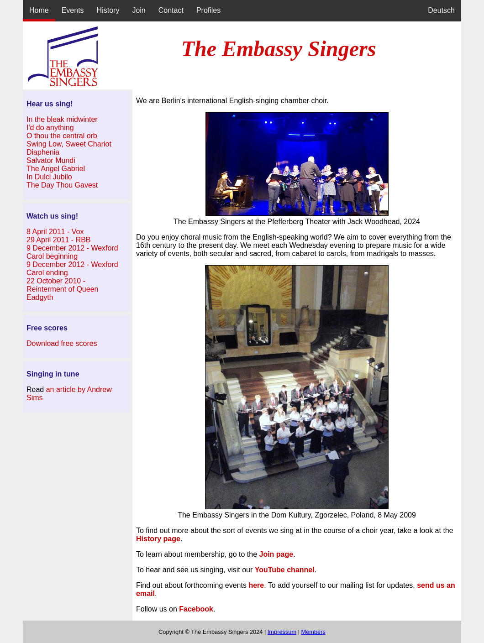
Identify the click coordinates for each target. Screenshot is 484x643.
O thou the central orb (61, 136)
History (108, 10)
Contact (171, 10)
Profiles (208, 10)
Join (138, 10)
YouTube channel (285, 570)
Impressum (282, 631)
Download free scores (61, 343)
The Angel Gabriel (55, 169)
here (256, 585)
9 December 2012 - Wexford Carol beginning (72, 252)
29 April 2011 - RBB (58, 240)
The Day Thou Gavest (62, 185)
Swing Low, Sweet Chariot (68, 144)
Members (313, 631)
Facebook (196, 609)
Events (73, 10)
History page (158, 539)
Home (39, 10)
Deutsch (441, 10)
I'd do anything (50, 127)
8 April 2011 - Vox (55, 231)
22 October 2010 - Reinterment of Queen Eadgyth (62, 289)
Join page (276, 554)
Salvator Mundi (50, 160)
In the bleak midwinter (62, 119)
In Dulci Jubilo (49, 177)
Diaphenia (42, 152)
